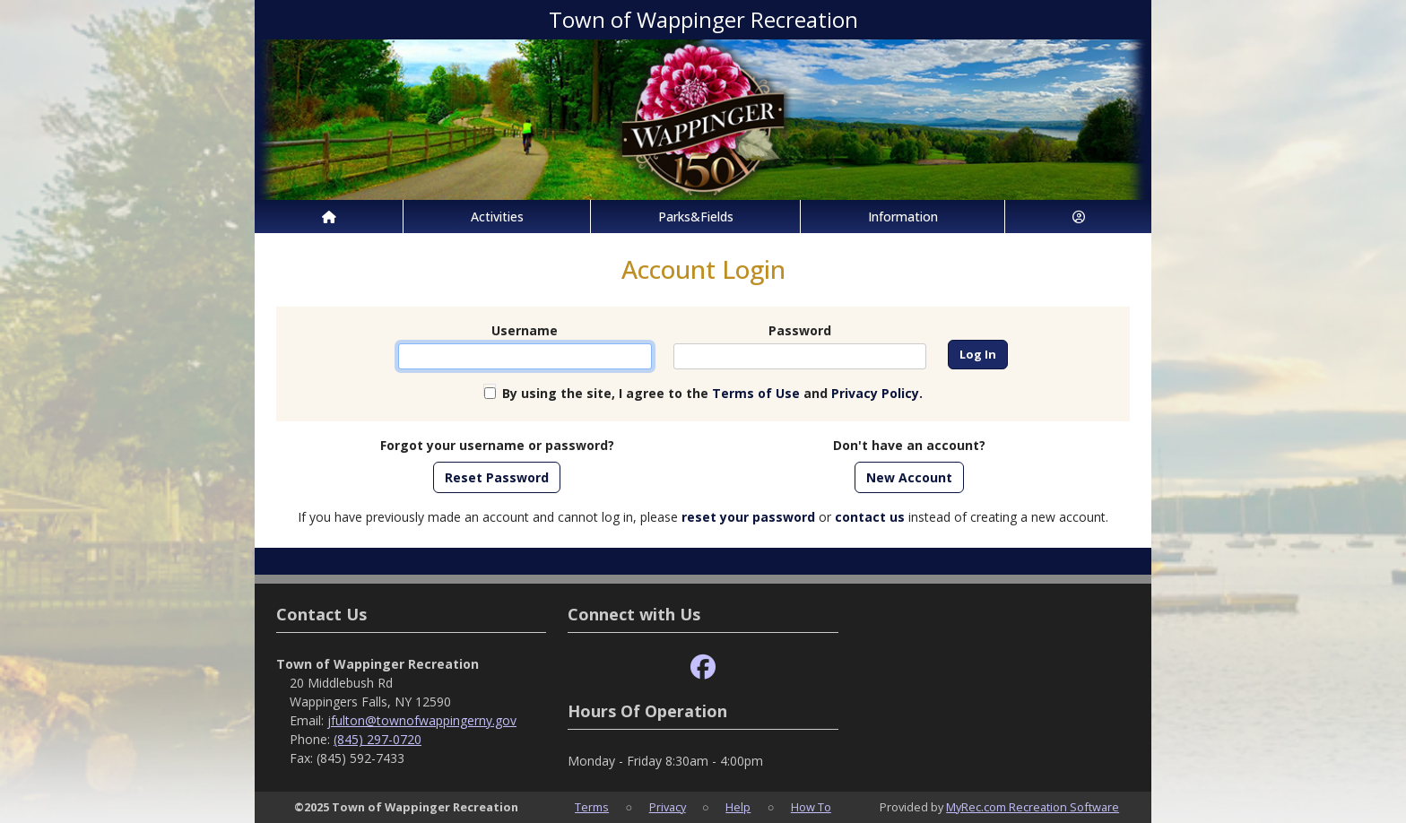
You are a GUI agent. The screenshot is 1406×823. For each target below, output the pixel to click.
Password (799, 330)
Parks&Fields (695, 216)
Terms (592, 807)
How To (811, 807)
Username (524, 330)
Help (738, 807)
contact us (870, 516)
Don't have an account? (909, 445)
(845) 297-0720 (377, 739)
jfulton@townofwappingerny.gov (421, 720)
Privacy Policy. (877, 393)
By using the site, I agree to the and (712, 393)
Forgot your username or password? (497, 445)
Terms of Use (756, 393)
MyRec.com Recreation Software (1032, 807)
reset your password (748, 516)
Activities (497, 216)
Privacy (667, 807)
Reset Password (497, 477)
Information (903, 216)
